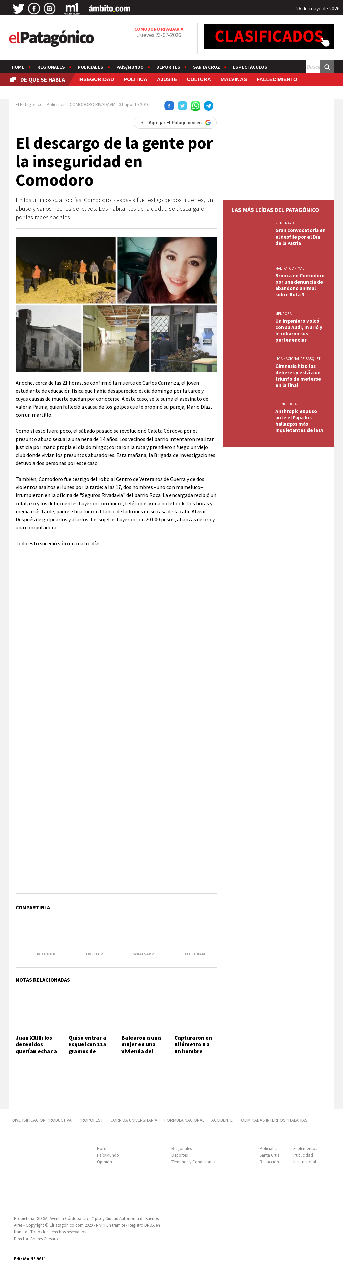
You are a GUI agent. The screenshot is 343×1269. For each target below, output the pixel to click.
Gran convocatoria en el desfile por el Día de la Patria (300, 236)
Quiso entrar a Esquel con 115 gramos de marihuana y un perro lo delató (89, 1051)
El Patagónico (29, 104)
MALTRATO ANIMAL (289, 268)
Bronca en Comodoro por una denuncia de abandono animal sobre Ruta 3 (300, 285)
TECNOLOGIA (286, 404)
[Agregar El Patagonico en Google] (175, 123)
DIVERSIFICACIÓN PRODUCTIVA (42, 1120)
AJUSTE (167, 79)
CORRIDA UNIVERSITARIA (133, 1120)
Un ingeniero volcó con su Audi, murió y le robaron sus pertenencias (298, 330)
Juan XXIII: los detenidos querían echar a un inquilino (36, 1048)
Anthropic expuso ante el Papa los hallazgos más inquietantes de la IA (299, 420)
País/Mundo (130, 67)
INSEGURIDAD (96, 79)
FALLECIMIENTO (277, 79)
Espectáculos (250, 67)
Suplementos (305, 1148)
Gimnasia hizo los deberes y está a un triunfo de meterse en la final (298, 375)
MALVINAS (234, 79)
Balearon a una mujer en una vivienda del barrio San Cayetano (141, 1051)
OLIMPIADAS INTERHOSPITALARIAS (274, 1120)
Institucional (304, 1162)
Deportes (168, 67)
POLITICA (135, 79)
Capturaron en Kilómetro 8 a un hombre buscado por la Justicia (193, 1051)
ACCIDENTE (222, 1120)
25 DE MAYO (284, 223)
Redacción (269, 1162)
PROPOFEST (91, 1120)
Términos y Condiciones (193, 1162)
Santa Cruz (206, 67)
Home (18, 67)
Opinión (104, 1162)
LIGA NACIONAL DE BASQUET (298, 358)
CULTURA (199, 79)
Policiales (91, 67)
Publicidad (303, 1155)
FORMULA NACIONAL (184, 1120)
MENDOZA (283, 313)
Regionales (51, 67)
